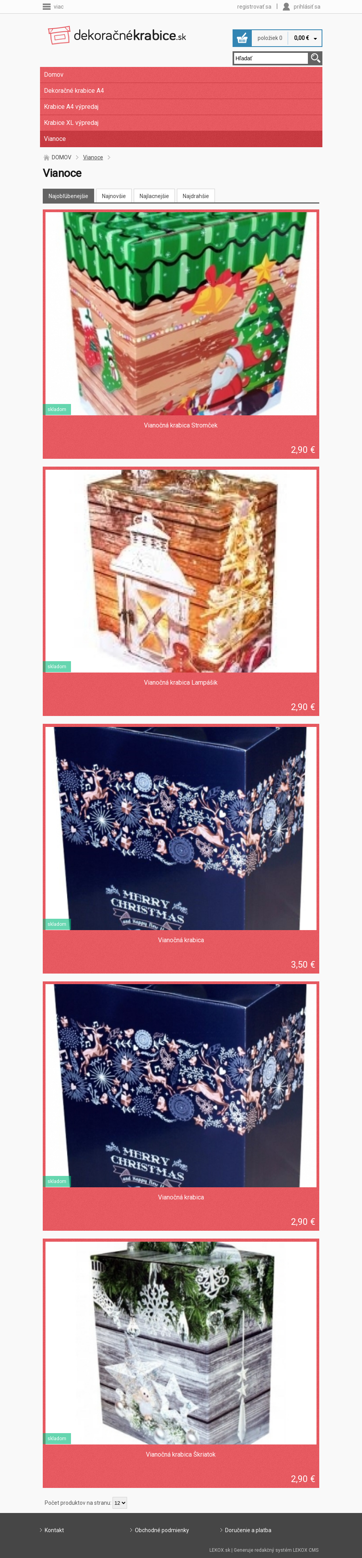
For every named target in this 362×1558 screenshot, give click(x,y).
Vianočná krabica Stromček (181, 425)
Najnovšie (114, 196)
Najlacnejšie (154, 196)
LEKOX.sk (219, 1550)
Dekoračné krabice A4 (74, 90)
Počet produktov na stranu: (78, 1503)
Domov (54, 74)
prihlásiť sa (307, 7)
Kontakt (54, 1530)
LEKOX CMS (305, 1550)
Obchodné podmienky (162, 1530)
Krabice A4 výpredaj (71, 106)
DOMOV (61, 157)
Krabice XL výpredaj (71, 122)
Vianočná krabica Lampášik (181, 682)
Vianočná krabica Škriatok (181, 1454)
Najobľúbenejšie (68, 196)
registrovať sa (254, 7)
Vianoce (55, 138)
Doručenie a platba (248, 1530)
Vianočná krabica (181, 940)
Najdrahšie (196, 196)
